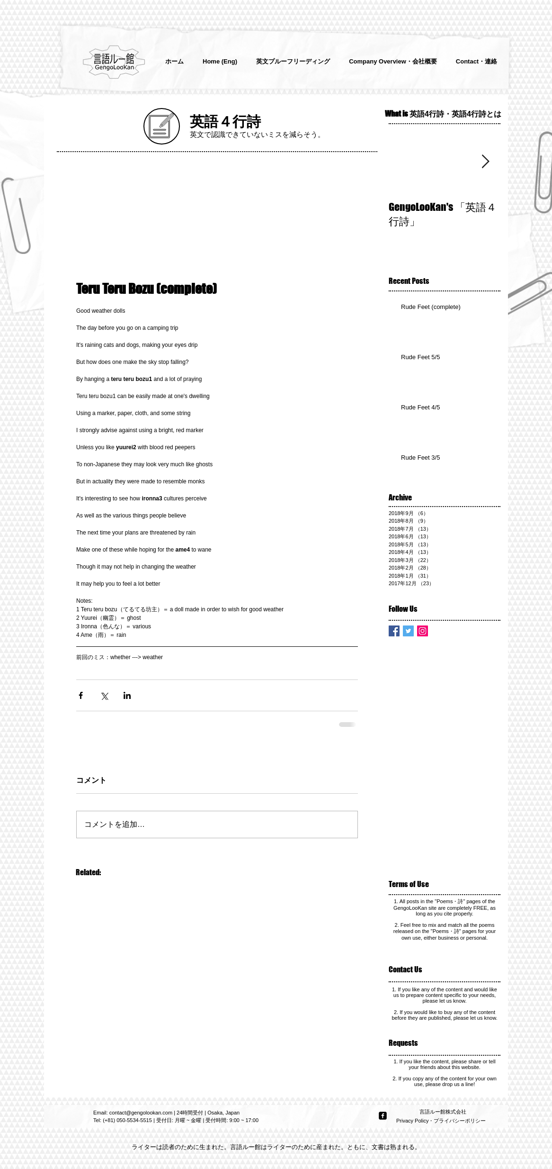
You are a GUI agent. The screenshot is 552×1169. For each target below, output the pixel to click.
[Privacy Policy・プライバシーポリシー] (442, 1121)
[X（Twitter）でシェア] (103, 695)
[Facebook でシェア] (80, 695)
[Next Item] (485, 161)
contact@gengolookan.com (140, 1112)
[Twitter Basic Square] (408, 630)
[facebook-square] (383, 1116)
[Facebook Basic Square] (394, 630)
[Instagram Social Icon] (422, 630)
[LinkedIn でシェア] (127, 695)
